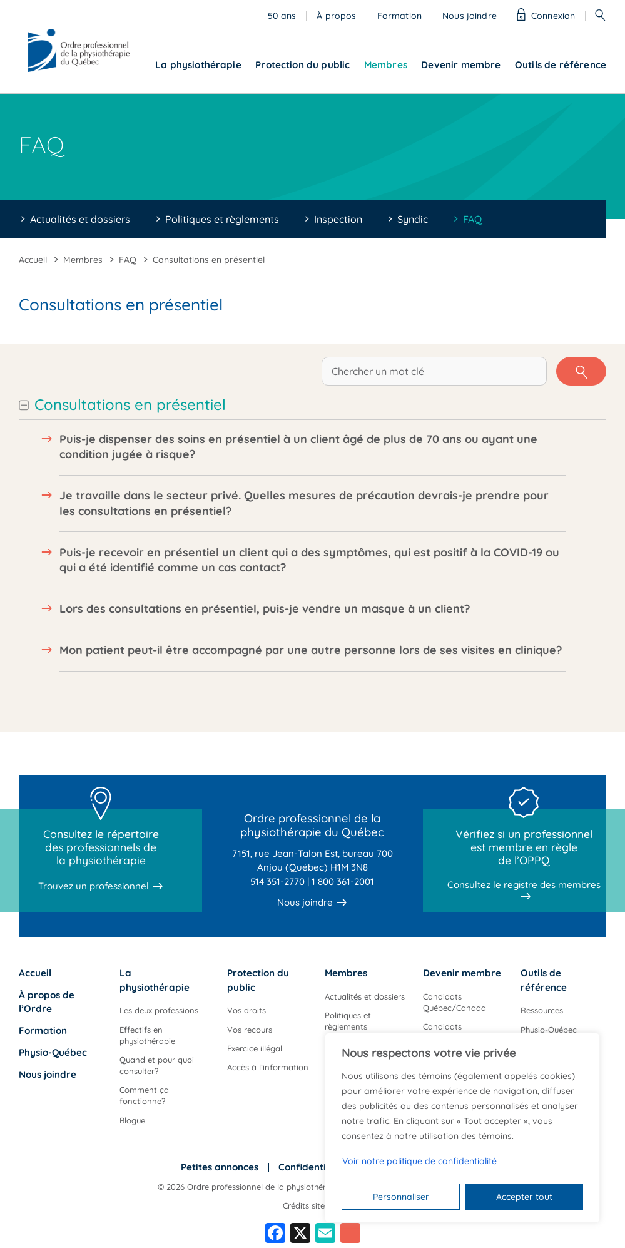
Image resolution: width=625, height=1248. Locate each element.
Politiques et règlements (222, 219)
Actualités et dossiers (80, 219)
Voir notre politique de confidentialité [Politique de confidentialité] (419, 1161)
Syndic (412, 219)
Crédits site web (313, 1205)
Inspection (338, 219)
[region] (462, 1128)
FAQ (472, 219)
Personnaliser (401, 1196)
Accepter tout (524, 1196)
